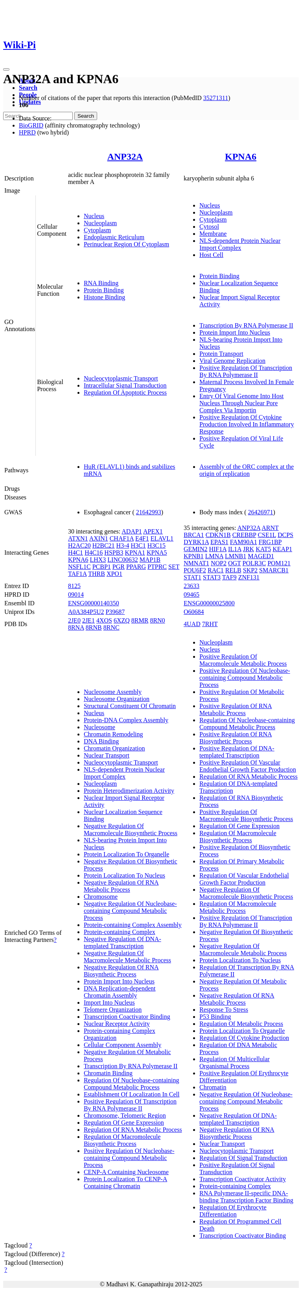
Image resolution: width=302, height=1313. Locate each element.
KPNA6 (240, 156)
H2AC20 (79, 545)
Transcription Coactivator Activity (242, 1179)
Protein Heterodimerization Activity (129, 790)
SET (173, 566)
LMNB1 (235, 556)
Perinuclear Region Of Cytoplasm (126, 244)
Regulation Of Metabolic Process (241, 1023)
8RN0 (157, 620)
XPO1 (114, 573)
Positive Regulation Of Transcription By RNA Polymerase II (245, 371)
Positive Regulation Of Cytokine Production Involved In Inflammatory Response (246, 424)
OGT (234, 563)
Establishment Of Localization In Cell (132, 1094)
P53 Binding (215, 1016)
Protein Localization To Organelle (126, 854)
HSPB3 (113, 552)
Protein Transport (221, 353)
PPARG (136, 566)
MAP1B (150, 559)
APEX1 (153, 531)
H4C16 (94, 552)
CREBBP (244, 535)
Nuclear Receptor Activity (117, 1023)
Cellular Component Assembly (122, 1045)
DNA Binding (101, 741)
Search (28, 87)
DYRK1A (196, 542)
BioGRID (31, 125)
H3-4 (122, 545)
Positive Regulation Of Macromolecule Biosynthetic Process (246, 815)
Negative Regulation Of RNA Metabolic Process (121, 886)
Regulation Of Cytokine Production (244, 1037)
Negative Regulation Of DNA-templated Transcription (122, 942)
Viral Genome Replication (232, 360)
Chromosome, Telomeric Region (125, 1115)
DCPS (285, 535)
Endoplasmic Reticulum (114, 237)
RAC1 (216, 570)
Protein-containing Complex (119, 932)
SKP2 (250, 570)
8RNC (111, 627)
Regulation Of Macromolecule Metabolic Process (237, 907)
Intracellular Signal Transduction (125, 385)
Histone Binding (104, 297)
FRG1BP (270, 542)
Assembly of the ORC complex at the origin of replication (246, 470)
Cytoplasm (97, 230)
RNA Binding (101, 283)
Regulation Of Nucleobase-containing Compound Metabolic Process (131, 1084)
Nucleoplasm (100, 223)
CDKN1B (218, 535)
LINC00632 (122, 559)
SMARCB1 (274, 570)
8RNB (94, 627)
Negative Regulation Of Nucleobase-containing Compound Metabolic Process (130, 910)
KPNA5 (157, 552)
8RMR (140, 620)
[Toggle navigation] (6, 69)
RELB (233, 570)
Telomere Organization (113, 1009)
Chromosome (101, 896)
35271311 (215, 98)
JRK (248, 549)
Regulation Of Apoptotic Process (125, 392)
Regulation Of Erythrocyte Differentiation (233, 1211)
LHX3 (98, 559)
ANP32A (125, 156)
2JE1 (88, 620)
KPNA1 (135, 552)
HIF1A (217, 549)
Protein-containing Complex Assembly (133, 924)
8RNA (76, 627)
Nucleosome (99, 727)
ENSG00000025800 (209, 603)
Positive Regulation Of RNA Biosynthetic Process (235, 738)
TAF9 (229, 577)
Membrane (212, 233)
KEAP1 (282, 549)
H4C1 (75, 552)
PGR (118, 566)
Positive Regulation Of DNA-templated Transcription (236, 752)
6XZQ (122, 620)
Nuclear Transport (106, 755)
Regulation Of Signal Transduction (243, 1158)
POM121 (279, 563)
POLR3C (254, 563)
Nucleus (94, 216)
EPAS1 (219, 542)
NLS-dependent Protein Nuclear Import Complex (239, 244)
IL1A (234, 549)
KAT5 (263, 549)
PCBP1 (101, 566)
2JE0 (74, 620)
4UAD (192, 624)
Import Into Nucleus (109, 1002)
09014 (76, 594)
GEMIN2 (195, 549)
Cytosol (209, 226)
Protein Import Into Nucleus (234, 332)
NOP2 (218, 563)
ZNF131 (249, 577)
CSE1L (267, 535)
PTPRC (157, 566)
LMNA (214, 556)
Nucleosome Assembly (113, 691)
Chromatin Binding (108, 1073)
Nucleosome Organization (116, 699)
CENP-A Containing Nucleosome (126, 1172)
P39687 (115, 611)
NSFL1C (79, 566)
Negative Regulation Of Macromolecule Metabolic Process (127, 956)
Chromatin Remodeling (113, 734)
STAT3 (212, 577)
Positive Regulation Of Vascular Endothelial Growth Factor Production (247, 766)
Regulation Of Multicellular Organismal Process (234, 1062)
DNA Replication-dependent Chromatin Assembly (120, 992)
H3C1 (138, 545)
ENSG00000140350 (93, 603)
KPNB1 (194, 556)
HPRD (27, 132)
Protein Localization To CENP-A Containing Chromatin (125, 1182)
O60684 (194, 611)
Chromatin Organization (114, 748)
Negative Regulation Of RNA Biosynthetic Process (121, 971)
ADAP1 (132, 531)
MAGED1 (261, 556)
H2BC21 (103, 545)
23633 (191, 586)
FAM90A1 (243, 542)
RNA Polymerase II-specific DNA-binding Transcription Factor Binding (246, 1197)
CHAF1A (122, 538)
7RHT (210, 624)
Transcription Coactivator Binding (127, 1016)
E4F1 (142, 538)
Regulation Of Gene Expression (124, 1122)
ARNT (269, 527)
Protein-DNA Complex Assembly (126, 720)
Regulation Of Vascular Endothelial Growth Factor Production (244, 879)
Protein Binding (104, 290)
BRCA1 (194, 535)
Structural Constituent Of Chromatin (130, 706)
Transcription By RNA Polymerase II (246, 325)
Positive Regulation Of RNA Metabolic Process (235, 709)
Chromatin (212, 1087)
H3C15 (156, 545)
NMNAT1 (196, 563)
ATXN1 (78, 538)
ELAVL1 (162, 538)
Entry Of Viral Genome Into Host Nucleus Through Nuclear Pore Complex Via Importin (241, 403)
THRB (96, 573)
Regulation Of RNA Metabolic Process (133, 1129)
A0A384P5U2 (86, 611)
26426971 (260, 512)
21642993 (148, 512)
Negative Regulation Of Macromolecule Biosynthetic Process (130, 829)
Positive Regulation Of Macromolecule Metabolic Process (243, 660)
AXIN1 (98, 538)
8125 (74, 586)
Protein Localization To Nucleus (124, 875)
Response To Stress (223, 1009)
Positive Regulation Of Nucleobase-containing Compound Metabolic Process (129, 1157)
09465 (191, 594)
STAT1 (192, 577)
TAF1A (77, 573)
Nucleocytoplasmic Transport (121, 378)
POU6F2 (195, 570)
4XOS (104, 620)
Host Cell (211, 254)
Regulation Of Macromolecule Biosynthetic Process (122, 1140)
